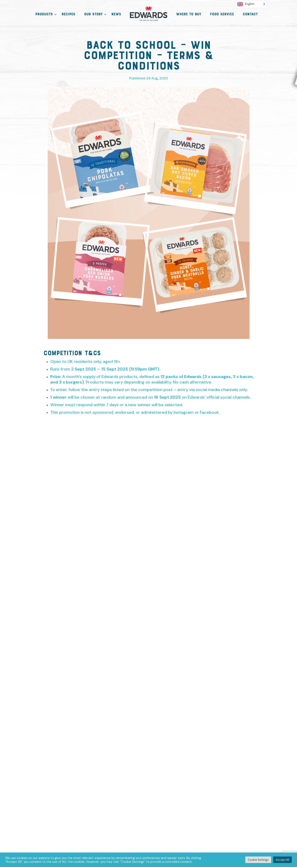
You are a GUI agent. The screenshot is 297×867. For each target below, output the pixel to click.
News (116, 14)
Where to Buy (188, 14)
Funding (186, 790)
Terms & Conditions (151, 790)
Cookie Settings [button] (258, 860)
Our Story (93, 14)
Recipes (68, 14)
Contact (250, 14)
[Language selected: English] (251, 5)
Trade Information (220, 790)
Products (44, 14)
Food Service (222, 14)
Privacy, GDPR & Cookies (102, 790)
